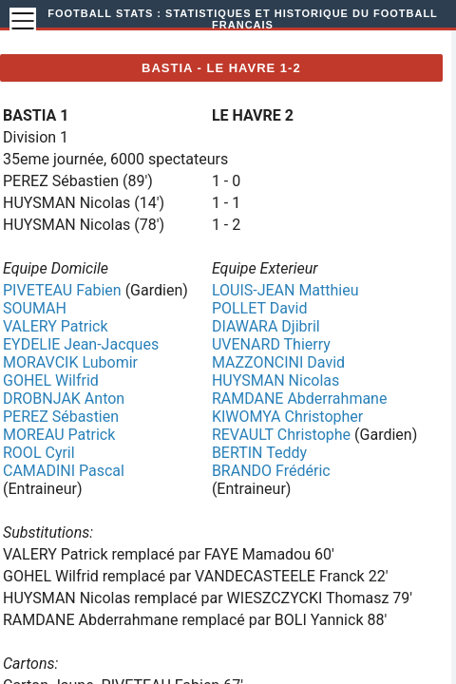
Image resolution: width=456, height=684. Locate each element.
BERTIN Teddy (259, 453)
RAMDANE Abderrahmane (300, 399)
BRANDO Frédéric (271, 471)
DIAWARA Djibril (266, 326)
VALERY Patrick (55, 326)
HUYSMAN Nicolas (275, 380)
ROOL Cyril (39, 453)
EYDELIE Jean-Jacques (81, 344)
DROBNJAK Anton (63, 399)
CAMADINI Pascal (63, 471)
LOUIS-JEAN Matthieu (285, 290)
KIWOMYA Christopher (287, 417)
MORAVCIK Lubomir (70, 362)
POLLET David (260, 308)
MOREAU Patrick (59, 435)
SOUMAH (34, 308)
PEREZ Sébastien (61, 417)
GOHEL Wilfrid (51, 380)
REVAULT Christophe (281, 435)
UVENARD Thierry (271, 344)
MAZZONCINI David (278, 362)
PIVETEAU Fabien (62, 290)
